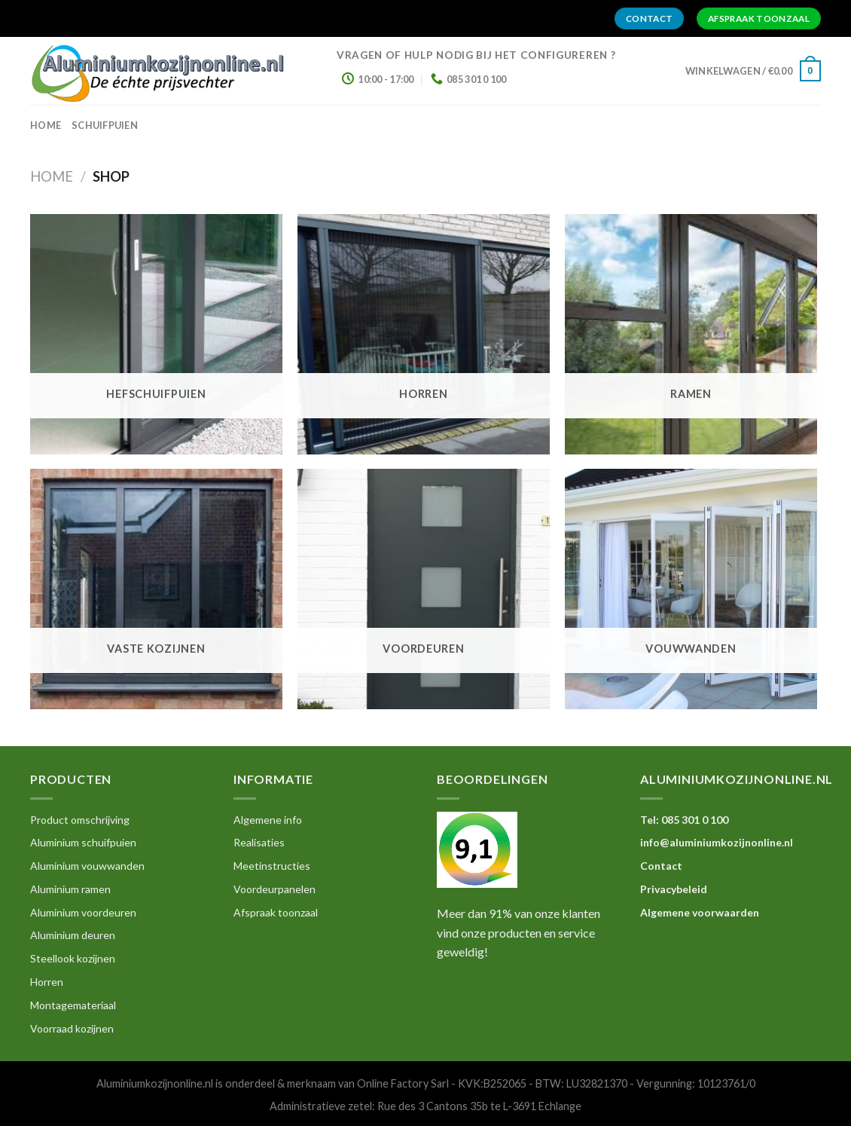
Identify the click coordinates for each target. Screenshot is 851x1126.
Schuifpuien (105, 125)
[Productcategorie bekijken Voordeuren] (423, 589)
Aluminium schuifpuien (83, 842)
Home (51, 176)
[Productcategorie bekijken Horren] (423, 334)
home (45, 125)
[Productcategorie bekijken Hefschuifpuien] (156, 334)
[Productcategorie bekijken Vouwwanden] (691, 589)
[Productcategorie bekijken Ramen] (691, 334)
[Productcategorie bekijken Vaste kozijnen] (156, 589)
